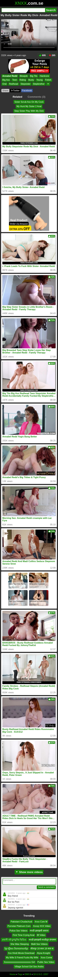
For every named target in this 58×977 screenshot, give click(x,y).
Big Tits (33, 76)
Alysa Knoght (43, 953)
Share (5, 90)
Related (17, 96)
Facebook (27, 90)
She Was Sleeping (19, 944)
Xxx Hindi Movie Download (21, 953)
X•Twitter (15, 90)
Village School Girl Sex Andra (29, 966)
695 (42, 55)
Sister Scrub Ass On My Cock (29, 102)
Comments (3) (36, 96)
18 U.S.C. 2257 (40, 974)
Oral (4, 84)
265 (52, 55)
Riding (23, 80)
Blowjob (24, 76)
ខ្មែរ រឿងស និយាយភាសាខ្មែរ (16, 948)
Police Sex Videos (18, 930)
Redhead (13, 84)
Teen (14, 80)
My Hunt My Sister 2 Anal (29, 106)
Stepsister (25, 84)
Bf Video (41, 935)
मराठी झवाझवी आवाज (39, 930)
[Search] (23, 10)
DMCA (28, 974)
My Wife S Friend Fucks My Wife (22, 957)
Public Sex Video (45, 962)
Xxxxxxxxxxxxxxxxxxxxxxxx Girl (19, 962)
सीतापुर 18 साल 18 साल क (42, 948)
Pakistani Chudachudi (21, 921)
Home (13, 974)
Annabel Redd (9, 76)
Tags (20, 974)
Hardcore (44, 76)
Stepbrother (39, 84)
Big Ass (6, 80)
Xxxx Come (46, 957)
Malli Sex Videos (39, 944)
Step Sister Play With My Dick (29, 111)
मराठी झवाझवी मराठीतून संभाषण (42, 939)
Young (39, 80)
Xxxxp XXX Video (41, 926)
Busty (31, 80)
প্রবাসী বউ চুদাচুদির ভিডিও (14, 939)
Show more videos (29, 872)
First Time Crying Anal (23, 935)
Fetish (48, 80)
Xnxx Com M (41, 921)
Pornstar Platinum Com (19, 926)
